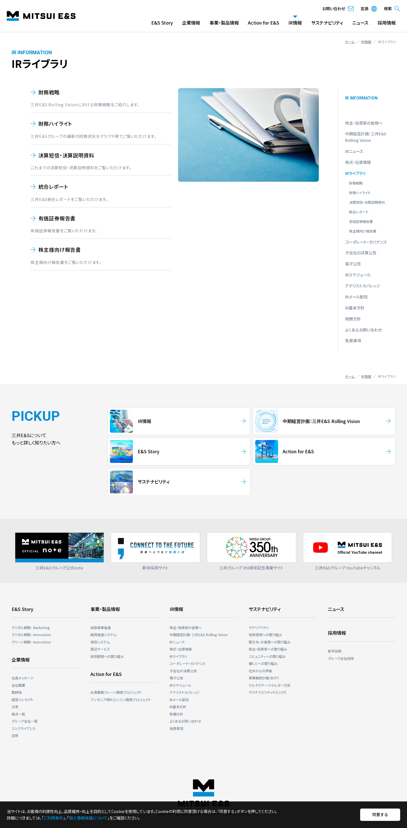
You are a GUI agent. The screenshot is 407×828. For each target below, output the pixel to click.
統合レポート (53, 186)
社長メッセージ (23, 677)
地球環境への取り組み (265, 634)
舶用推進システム (103, 634)
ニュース (360, 22)
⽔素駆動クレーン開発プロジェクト (116, 692)
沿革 (15, 706)
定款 (15, 735)
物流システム (100, 642)
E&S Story (162, 22)
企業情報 (191, 22)
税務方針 (353, 319)
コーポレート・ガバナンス (366, 242)
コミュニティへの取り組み (267, 656)
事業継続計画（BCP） (264, 677)
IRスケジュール (358, 275)
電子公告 (353, 263)
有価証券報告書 (57, 218)
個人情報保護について (88, 818)
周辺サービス (100, 649)
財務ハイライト (55, 123)
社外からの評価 (260, 670)
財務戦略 (49, 92)
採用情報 (387, 22)
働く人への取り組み (263, 663)
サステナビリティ (327, 22)
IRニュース (354, 151)
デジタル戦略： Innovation (31, 634)
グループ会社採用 (341, 658)
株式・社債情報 (358, 162)
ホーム (349, 41)
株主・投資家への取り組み (268, 649)
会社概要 (18, 685)
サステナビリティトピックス (268, 692)
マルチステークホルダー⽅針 (270, 685)
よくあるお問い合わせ (363, 330)
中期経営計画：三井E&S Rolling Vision (199, 634)
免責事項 (353, 340)
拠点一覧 (18, 714)
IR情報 (295, 22)
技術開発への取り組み (107, 656)
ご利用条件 (53, 818)
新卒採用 (334, 651)
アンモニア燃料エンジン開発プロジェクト (120, 699)
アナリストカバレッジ (362, 286)
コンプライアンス (24, 728)
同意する (380, 814)
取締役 (17, 692)
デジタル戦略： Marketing (31, 627)
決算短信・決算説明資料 (66, 155)
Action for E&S (263, 22)
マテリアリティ (259, 627)
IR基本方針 (355, 308)
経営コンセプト (22, 699)
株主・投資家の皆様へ (363, 123)
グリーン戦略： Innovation (31, 642)
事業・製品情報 (224, 22)
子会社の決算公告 (360, 252)
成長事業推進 (100, 627)
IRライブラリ (355, 173)
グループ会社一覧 (25, 721)
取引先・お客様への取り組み (270, 642)
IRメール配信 (356, 297)
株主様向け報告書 (59, 249)
